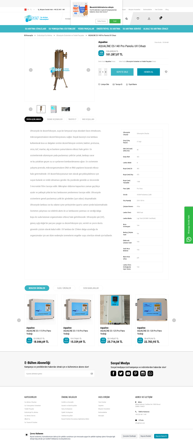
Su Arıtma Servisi (132, 28)
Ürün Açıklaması (33, 119)
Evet (114, 21)
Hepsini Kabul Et (161, 436)
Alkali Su (27, 419)
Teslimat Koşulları (67, 416)
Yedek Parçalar (86, 28)
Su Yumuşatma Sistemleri (62, 28)
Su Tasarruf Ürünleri (30, 422)
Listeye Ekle (103, 84)
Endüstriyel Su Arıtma (108, 28)
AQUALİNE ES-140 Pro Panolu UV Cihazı (102, 35)
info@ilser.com (140, 423)
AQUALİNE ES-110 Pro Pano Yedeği (75, 332)
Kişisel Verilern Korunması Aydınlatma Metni (75, 419)
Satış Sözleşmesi (66, 409)
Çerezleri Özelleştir (129, 436)
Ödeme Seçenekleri (55, 119)
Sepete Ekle (122, 72)
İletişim (123, 9)
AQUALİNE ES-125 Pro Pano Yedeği (112, 332)
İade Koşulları (88, 119)
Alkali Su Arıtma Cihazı (155, 28)
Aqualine (102, 42)
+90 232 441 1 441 (140, 414)
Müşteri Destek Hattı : (50, 9)
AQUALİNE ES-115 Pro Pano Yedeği (38, 332)
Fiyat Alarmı (131, 84)
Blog (167, 9)
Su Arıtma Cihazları (35, 28)
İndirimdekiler (147, 9)
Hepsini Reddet (146, 436)
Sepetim (101, 405)
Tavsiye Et (117, 84)
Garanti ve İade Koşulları (69, 405)
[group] (60, 70)
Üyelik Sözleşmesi (67, 412)
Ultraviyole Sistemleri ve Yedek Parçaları (70, 35)
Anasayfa (28, 35)
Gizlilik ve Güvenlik (67, 402)
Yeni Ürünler (159, 9)
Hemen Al (148, 72)
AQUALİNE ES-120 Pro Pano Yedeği (149, 332)
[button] (31, 70)
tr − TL (29, 10)
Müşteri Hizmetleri (134, 9)
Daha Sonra (101, 21)
